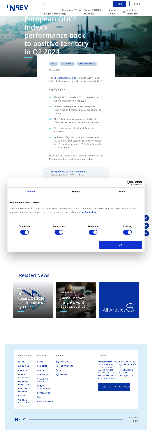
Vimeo (63, 375)
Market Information (87, 64)
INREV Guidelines (44, 387)
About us (24, 366)
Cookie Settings (23, 401)
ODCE (53, 64)
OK (120, 245)
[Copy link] (146, 218)
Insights (48, 13)
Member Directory (132, 12)
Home (21, 362)
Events (22, 370)
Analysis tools (42, 380)
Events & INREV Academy (92, 12)
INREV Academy (23, 376)
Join (120, 3)
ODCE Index (67, 64)
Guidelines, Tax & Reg (71, 12)
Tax (39, 397)
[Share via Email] (146, 233)
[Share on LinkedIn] (146, 226)
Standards (44, 393)
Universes (43, 375)
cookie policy (88, 212)
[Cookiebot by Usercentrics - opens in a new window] (129, 183)
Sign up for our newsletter (116, 386)
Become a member (24, 390)
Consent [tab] (30, 191)
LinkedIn (65, 362)
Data (57, 13)
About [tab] (121, 191)
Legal (22, 396)
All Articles (114, 310)
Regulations (45, 401)
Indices (41, 370)
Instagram (66, 366)
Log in (137, 3)
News (40, 362)
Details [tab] (76, 191)
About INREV (112, 12)
